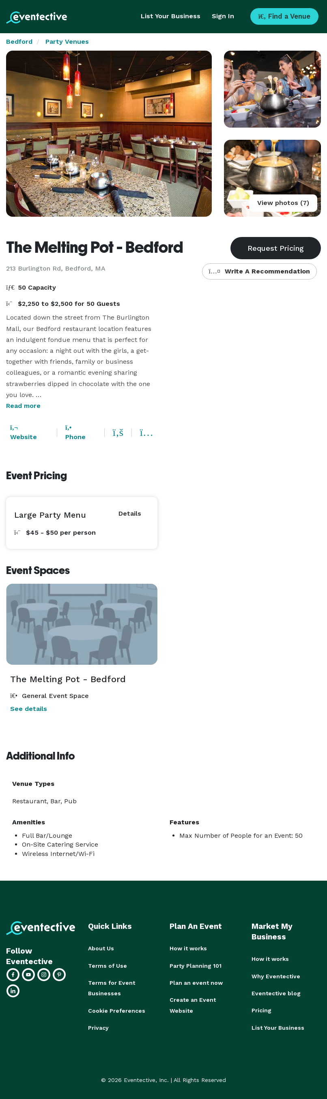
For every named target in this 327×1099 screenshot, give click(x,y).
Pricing (261, 1010)
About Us (101, 948)
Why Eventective (276, 976)
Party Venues (67, 41)
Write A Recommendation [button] (259, 271)
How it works (188, 948)
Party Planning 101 (196, 965)
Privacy (98, 1027)
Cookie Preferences (116, 1010)
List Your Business (170, 16)
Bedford (19, 41)
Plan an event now (196, 982)
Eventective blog (276, 993)
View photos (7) (283, 203)
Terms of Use (107, 965)
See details (28, 709)
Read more (23, 406)
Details (129, 513)
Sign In (223, 16)
